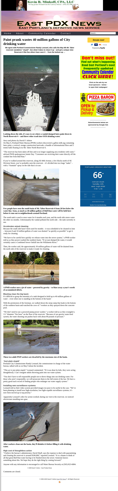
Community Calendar (42, 33)
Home (7, 33)
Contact (66, 33)
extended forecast (98, 201)
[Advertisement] (98, 148)
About (20, 33)
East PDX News (61, 479)
